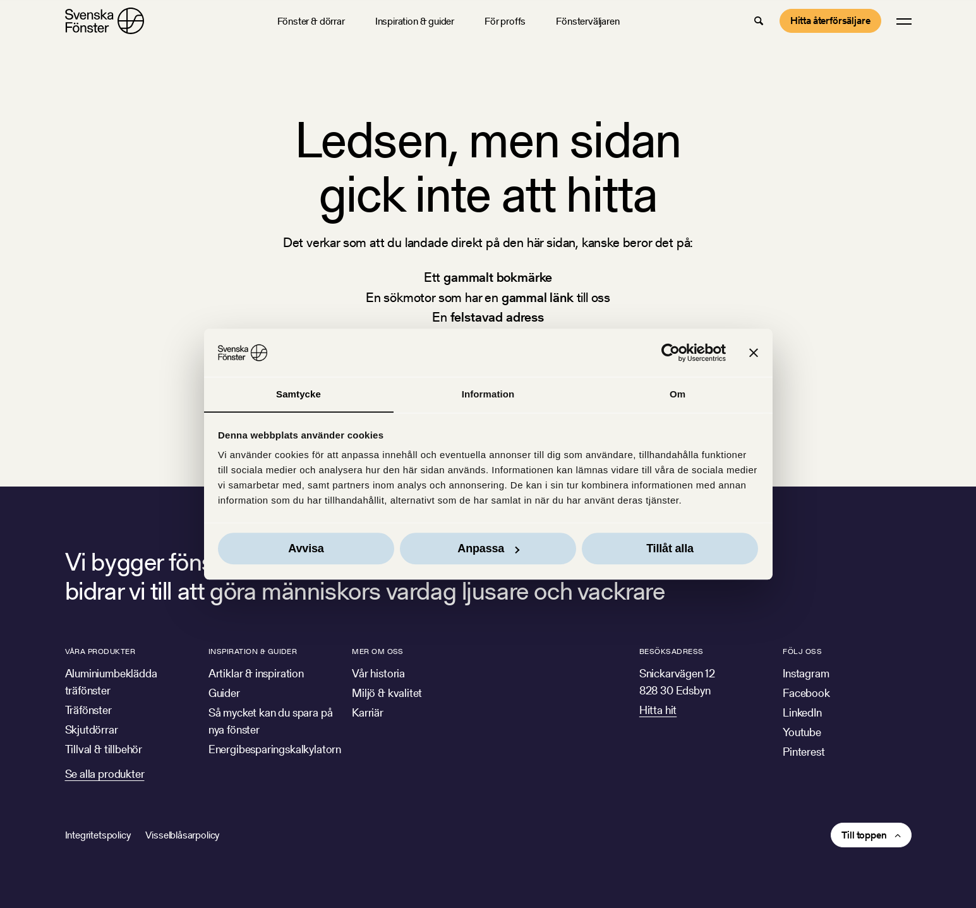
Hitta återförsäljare (830, 20)
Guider (224, 693)
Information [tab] (488, 394)
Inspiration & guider (414, 21)
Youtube (802, 732)
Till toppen (863, 835)
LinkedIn (802, 712)
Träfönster (88, 710)
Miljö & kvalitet (387, 693)
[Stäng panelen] (753, 352)
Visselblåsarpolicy (182, 835)
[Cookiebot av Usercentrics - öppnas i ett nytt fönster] (670, 352)
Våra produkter (100, 651)
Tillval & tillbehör (104, 749)
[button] (758, 21)
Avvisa (305, 549)
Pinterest (803, 752)
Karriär (367, 712)
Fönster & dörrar (311, 21)
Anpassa (488, 549)
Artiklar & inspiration (256, 673)
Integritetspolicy (98, 835)
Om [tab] (677, 394)
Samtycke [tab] (298, 394)
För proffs (505, 21)
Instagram (806, 673)
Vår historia (378, 673)
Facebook (806, 693)
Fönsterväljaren (587, 21)
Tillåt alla (670, 549)
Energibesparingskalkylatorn (274, 749)
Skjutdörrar (91, 729)
